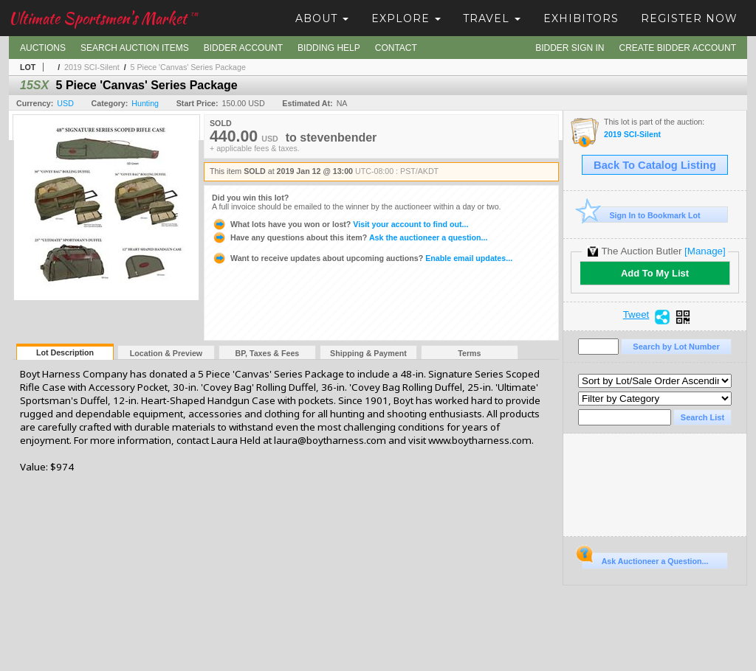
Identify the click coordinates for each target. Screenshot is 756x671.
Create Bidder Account (677, 48)
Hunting (145, 103)
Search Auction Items (134, 48)
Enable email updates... (362, 258)
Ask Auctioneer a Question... (645, 559)
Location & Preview (166, 353)
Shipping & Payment (368, 353)
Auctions (43, 48)
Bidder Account (243, 48)
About (321, 18)
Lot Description (65, 352)
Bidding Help (329, 48)
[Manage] (704, 251)
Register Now (689, 18)
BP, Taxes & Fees (268, 353)
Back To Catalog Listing (655, 165)
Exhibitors (581, 18)
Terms (469, 353)
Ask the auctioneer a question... (349, 237)
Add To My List (655, 273)
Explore (406, 18)
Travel (491, 18)
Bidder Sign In (569, 48)
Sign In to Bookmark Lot (641, 214)
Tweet (636, 315)
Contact (396, 48)
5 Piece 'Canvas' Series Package (188, 67)
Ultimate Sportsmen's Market (103, 18)
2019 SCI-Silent (92, 67)
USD (65, 103)
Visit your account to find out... (340, 224)
